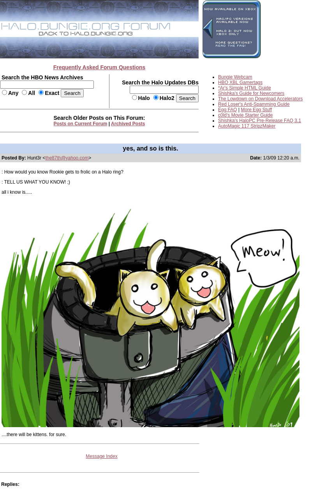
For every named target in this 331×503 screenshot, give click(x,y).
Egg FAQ (227, 109)
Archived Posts (128, 123)
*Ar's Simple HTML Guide (244, 88)
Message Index (101, 456)
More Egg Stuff (256, 109)
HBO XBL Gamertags (240, 82)
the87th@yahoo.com (66, 158)
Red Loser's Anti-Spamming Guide (254, 104)
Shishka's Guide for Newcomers (251, 93)
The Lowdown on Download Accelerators (260, 99)
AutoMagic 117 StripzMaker (246, 126)
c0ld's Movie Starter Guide (245, 115)
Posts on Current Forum (80, 123)
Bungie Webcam (235, 77)
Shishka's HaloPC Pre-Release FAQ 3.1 (259, 120)
